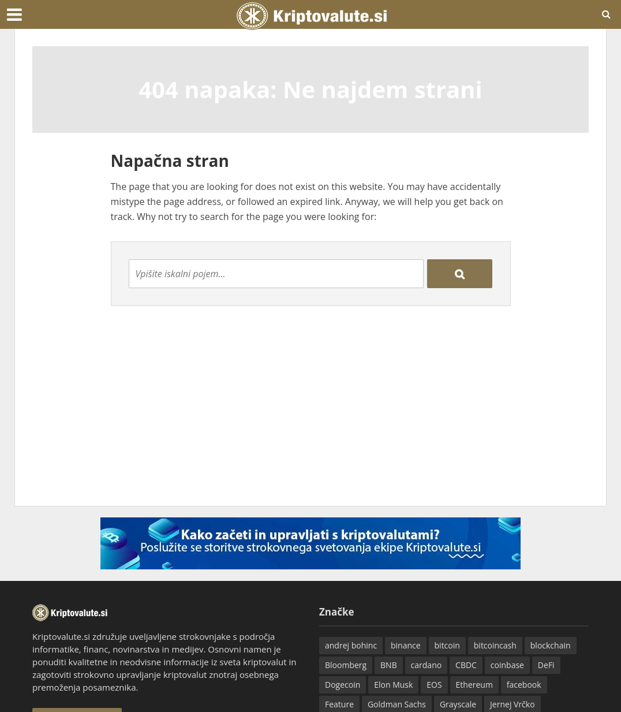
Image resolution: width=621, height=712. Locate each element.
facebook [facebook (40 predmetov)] (524, 684)
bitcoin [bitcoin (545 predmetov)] (447, 645)
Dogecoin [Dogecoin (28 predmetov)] (342, 684)
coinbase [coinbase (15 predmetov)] (507, 664)
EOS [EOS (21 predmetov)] (434, 684)
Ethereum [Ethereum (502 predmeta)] (474, 684)
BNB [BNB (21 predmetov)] (388, 664)
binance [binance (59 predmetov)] (406, 645)
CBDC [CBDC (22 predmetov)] (466, 664)
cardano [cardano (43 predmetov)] (426, 664)
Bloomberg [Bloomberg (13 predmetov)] (345, 664)
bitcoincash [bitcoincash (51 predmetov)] (495, 645)
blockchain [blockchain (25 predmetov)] (550, 645)
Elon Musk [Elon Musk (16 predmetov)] (393, 684)
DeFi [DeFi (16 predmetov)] (546, 664)
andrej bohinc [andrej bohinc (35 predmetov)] (351, 645)
